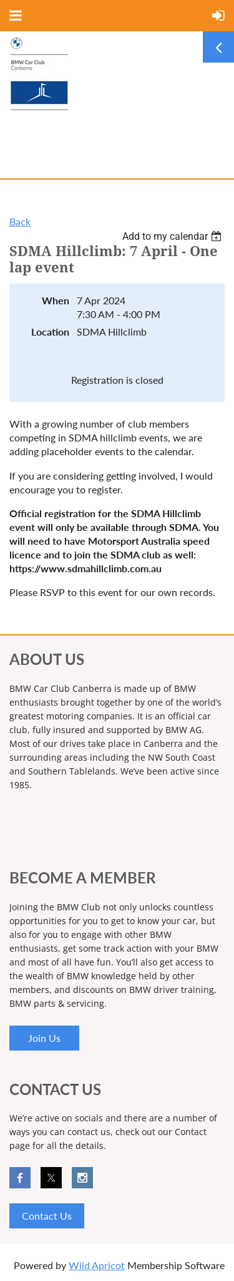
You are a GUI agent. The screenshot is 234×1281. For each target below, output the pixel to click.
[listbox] (173, 236)
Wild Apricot (97, 1265)
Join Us (44, 1038)
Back (20, 221)
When (55, 300)
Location (50, 331)
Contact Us (47, 1216)
